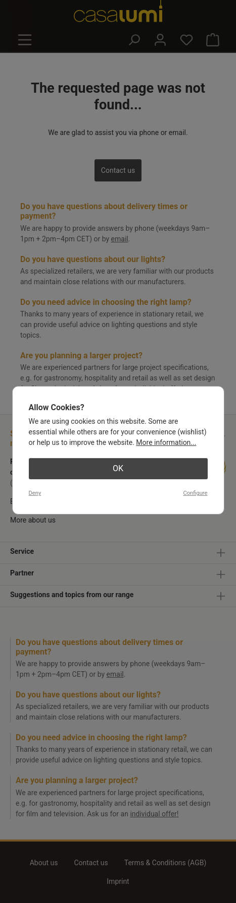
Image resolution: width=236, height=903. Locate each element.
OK (118, 468)
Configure (195, 493)
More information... (166, 442)
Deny (35, 493)
